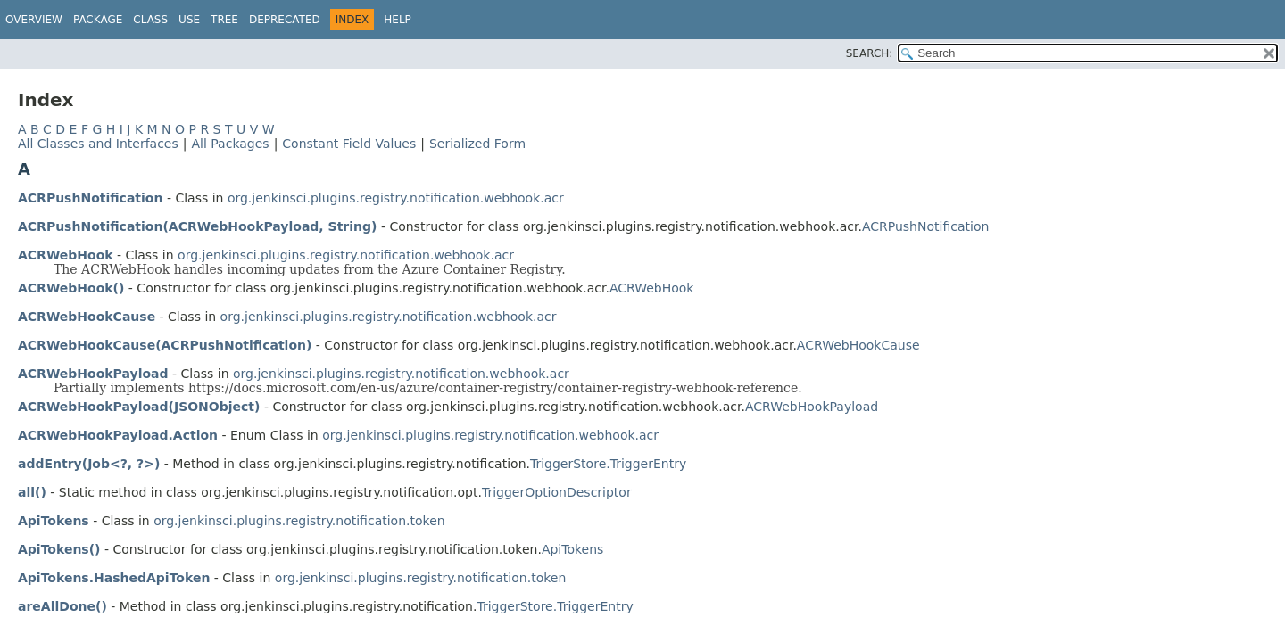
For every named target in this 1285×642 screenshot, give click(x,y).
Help (397, 19)
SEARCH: (869, 53)
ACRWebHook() (71, 288)
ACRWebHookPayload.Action (118, 435)
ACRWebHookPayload (93, 373)
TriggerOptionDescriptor (557, 492)
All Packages (230, 143)
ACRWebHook (65, 255)
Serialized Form (477, 143)
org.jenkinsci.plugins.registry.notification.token (298, 521)
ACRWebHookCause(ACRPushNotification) (164, 345)
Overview (33, 19)
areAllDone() (62, 606)
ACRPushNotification (90, 198)
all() (32, 492)
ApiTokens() (59, 549)
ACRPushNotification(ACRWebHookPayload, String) (197, 226)
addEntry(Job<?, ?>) (89, 464)
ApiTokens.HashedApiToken (114, 578)
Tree (224, 19)
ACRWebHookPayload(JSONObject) (139, 406)
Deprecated (284, 19)
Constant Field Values (349, 143)
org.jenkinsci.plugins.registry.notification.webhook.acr (396, 198)
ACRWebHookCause (86, 316)
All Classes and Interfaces (98, 143)
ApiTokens (53, 521)
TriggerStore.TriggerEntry (608, 464)
